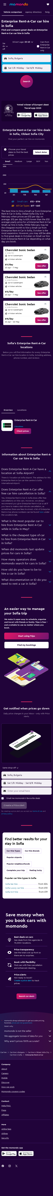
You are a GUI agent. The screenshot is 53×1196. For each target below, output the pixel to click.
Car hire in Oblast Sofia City (38, 1052)
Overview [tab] (8, 410)
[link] (41, 266)
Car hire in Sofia (16, 1055)
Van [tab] (46, 161)
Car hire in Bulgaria (17, 1052)
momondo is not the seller (28, 1031)
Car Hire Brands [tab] (32, 851)
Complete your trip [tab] (16, 870)
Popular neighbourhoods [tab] (18, 864)
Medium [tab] (18, 161)
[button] (5, 4)
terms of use (37, 811)
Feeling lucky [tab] (36, 870)
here (41, 512)
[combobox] (5, 46)
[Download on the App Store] (41, 115)
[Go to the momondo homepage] (19, 4)
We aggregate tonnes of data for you (28, 1036)
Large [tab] (29, 161)
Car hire (3, 1052)
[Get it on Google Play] (24, 115)
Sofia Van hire (11, 884)
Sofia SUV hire (11, 892)
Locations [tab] (21, 410)
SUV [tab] (38, 161)
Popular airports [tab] (14, 857)
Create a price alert (23, 981)
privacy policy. (7, 814)
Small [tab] (7, 161)
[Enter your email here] (28, 791)
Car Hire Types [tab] (13, 851)
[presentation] (41, 115)
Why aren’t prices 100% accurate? (28, 1041)
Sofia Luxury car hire (14, 888)
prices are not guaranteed (22, 1023)
